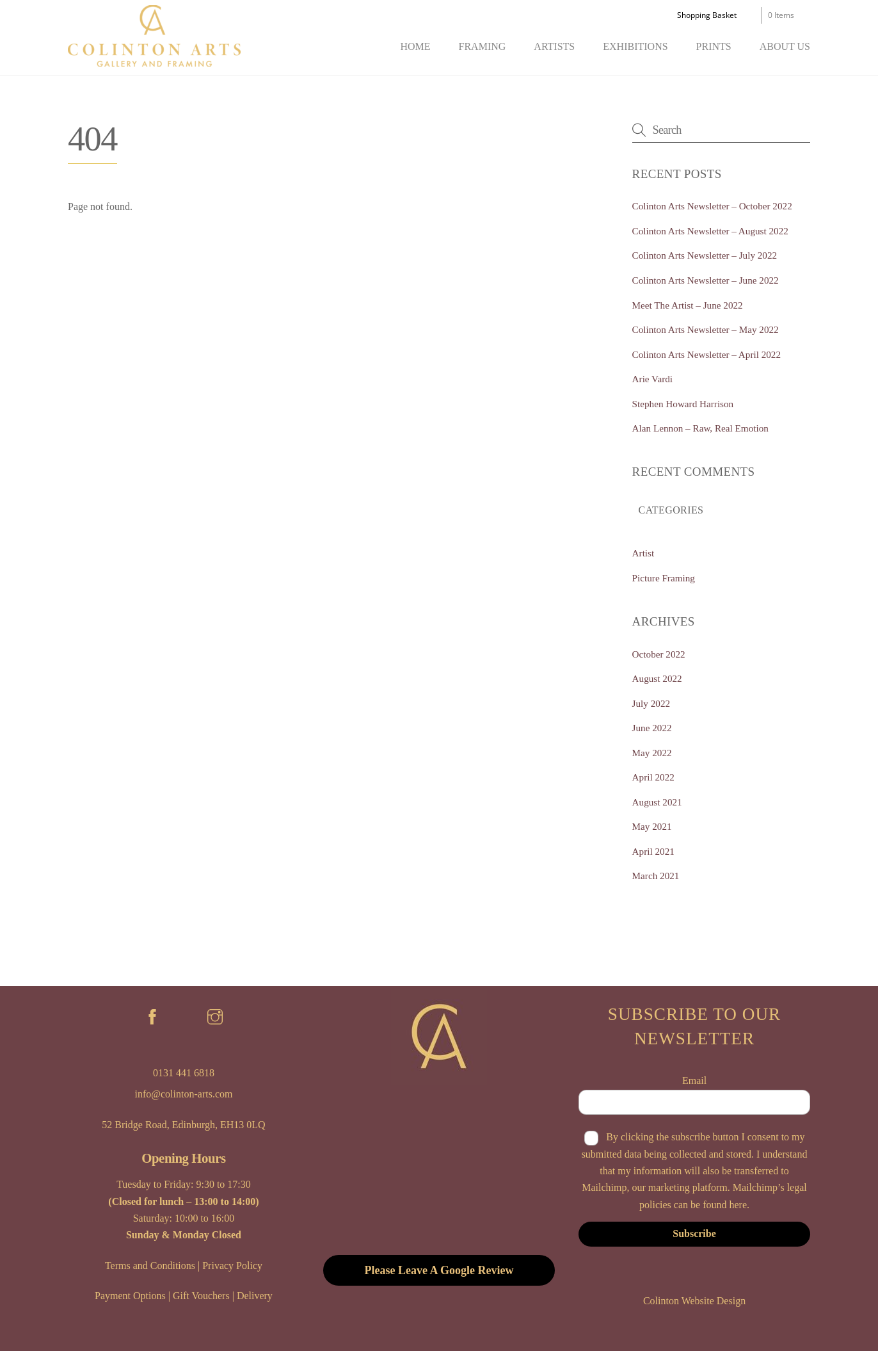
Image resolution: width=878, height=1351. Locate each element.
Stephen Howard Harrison (683, 403)
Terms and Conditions (150, 1265)
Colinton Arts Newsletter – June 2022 (705, 280)
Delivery (255, 1295)
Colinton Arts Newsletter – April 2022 (706, 354)
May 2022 (652, 752)
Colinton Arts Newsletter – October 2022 (712, 205)
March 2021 (656, 875)
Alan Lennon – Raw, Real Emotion (700, 428)
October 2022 (658, 654)
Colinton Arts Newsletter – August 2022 (710, 230)
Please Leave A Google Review (439, 1270)
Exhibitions (635, 46)
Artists (554, 46)
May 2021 (652, 826)
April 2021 (653, 851)
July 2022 (651, 703)
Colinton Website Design (694, 1300)
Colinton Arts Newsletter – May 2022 (705, 329)
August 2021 (657, 802)
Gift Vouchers (201, 1295)
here (738, 1204)
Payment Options (130, 1295)
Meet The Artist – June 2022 (687, 305)
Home (415, 46)
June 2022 (652, 727)
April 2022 (653, 777)
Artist (643, 552)
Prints (713, 46)
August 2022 (657, 678)
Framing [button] (482, 46)
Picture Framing (663, 577)
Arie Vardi (652, 378)
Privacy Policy (232, 1265)
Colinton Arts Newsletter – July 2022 (705, 255)
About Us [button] (785, 46)
